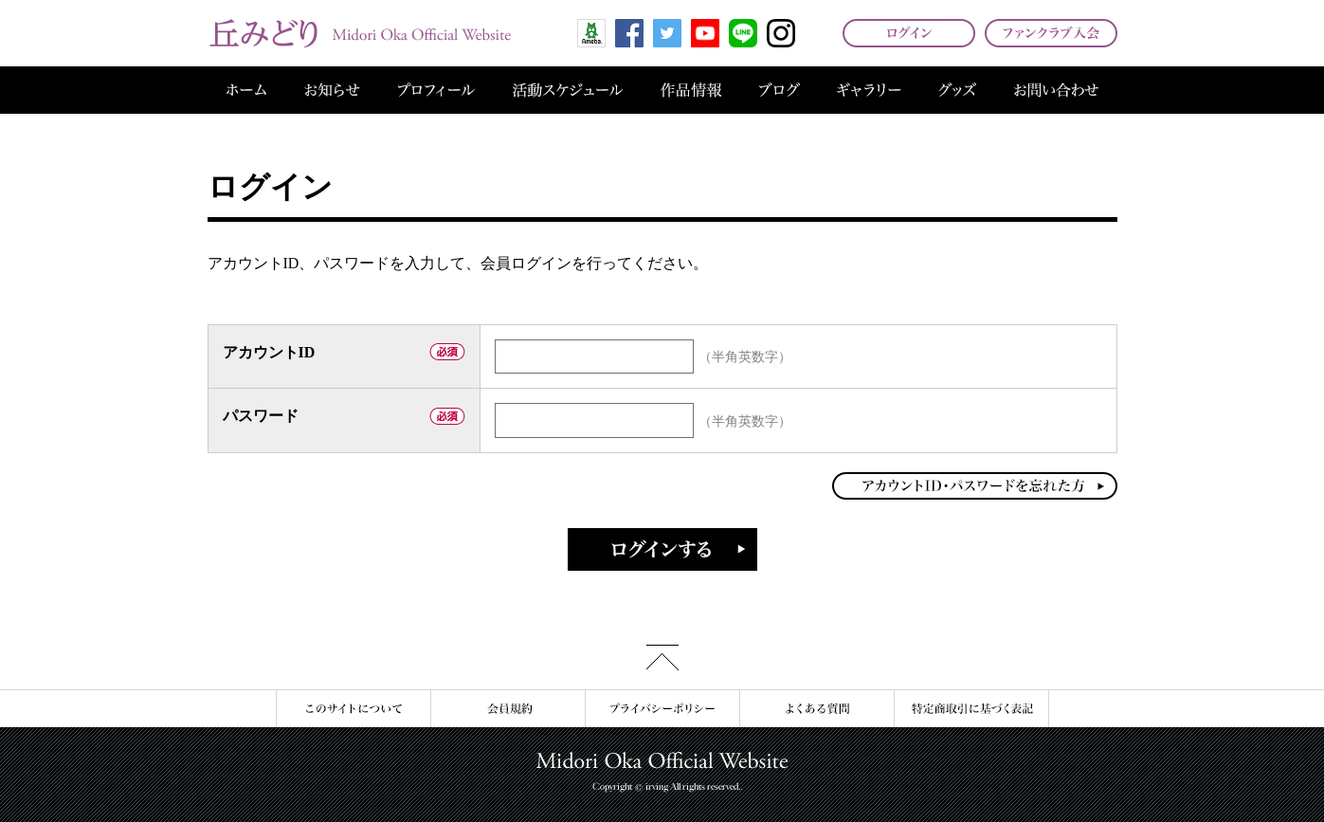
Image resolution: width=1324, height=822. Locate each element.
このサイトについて (353, 708)
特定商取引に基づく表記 (971, 708)
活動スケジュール (568, 90)
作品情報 (691, 90)
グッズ (957, 90)
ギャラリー (869, 90)
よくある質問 (816, 708)
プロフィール (436, 90)
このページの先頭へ (662, 657)
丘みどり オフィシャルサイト (359, 33)
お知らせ (332, 90)
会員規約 (507, 708)
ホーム (246, 90)
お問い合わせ (1056, 90)
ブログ (779, 90)
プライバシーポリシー (662, 708)
